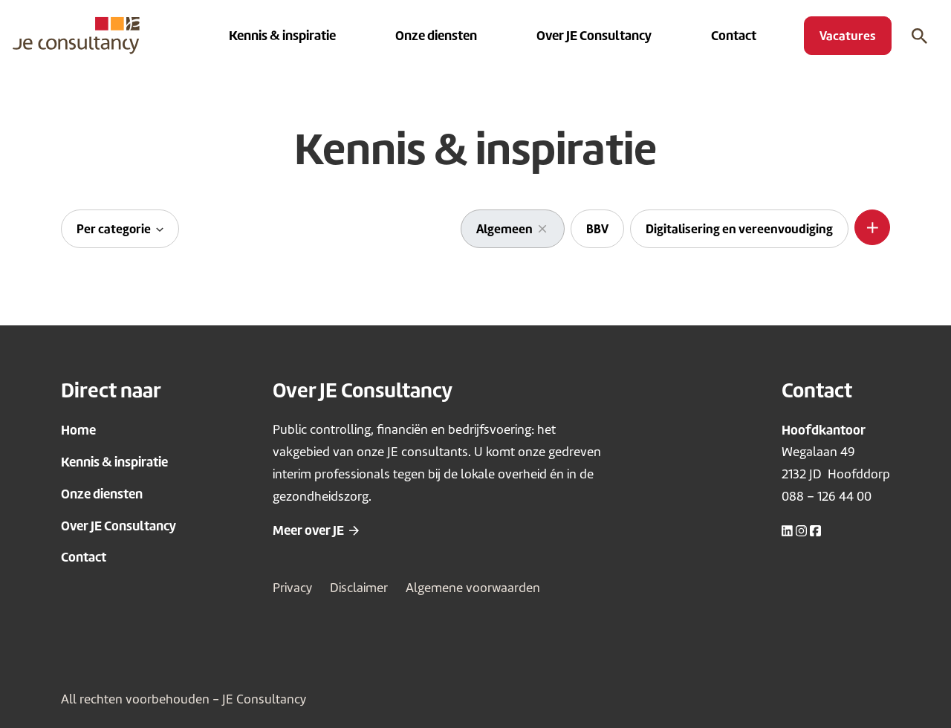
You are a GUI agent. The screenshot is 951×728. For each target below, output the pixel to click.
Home (78, 429)
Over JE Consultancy (118, 525)
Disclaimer (359, 587)
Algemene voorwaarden (473, 587)
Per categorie (115, 229)
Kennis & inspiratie (114, 461)
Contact (83, 556)
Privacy (292, 587)
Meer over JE (308, 530)
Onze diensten (102, 493)
